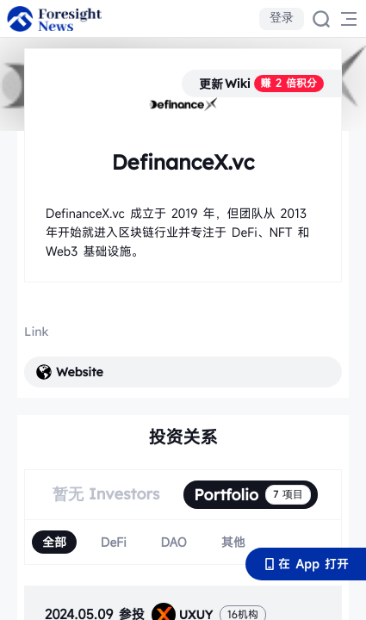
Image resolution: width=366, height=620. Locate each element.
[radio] (54, 542)
